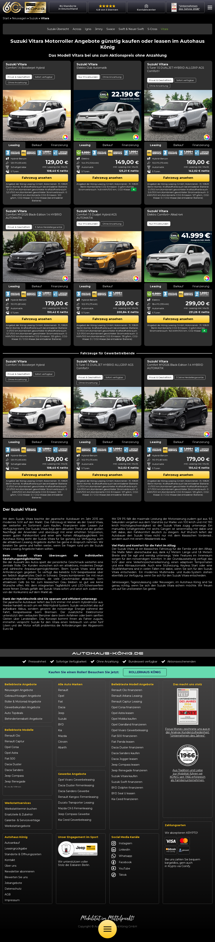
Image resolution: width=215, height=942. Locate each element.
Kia (60, 730)
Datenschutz (13, 895)
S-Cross (152, 29)
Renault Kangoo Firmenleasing (78, 804)
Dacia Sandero (14, 770)
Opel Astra (11, 752)
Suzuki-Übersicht (58, 29)
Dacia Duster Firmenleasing (76, 792)
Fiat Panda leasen (122, 741)
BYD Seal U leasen (123, 793)
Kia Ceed (10, 798)
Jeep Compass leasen (125, 764)
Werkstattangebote (17, 832)
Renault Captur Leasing (126, 701)
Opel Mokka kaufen (124, 718)
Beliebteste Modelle (19, 730)
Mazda (62, 736)
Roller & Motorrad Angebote (23, 701)
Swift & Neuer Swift (131, 29)
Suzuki (33, 18)
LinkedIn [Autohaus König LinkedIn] (120, 856)
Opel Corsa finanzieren (126, 707)
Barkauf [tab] (37, 145)
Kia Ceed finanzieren (124, 799)
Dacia (61, 707)
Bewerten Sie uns (16, 884)
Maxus (62, 764)
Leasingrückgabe (16, 855)
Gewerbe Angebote (72, 781)
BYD (61, 724)
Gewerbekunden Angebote (22, 707)
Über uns (10, 872)
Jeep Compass (14, 775)
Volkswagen (66, 759)
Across (77, 29)
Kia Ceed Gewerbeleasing (74, 827)
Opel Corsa (12, 747)
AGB (8, 901)
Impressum (12, 907)
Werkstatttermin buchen (21, 815)
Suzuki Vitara (13, 787)
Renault (63, 690)
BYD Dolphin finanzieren (127, 787)
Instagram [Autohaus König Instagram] (121, 850)
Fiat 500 (10, 758)
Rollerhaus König (145, 672)
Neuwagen (19, 18)
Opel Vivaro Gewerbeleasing (76, 787)
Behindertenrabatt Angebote (23, 718)
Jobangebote (13, 889)
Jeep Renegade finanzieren (129, 770)
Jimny (99, 29)
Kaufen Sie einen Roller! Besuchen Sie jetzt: (84, 672)
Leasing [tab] (14, 145)
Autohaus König (16, 844)
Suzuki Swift (12, 793)
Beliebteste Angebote (21, 684)
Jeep (61, 713)
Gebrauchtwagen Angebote (23, 695)
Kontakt (10, 867)
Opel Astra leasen (122, 713)
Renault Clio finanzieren (126, 690)
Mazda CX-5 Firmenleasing (75, 815)
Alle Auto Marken (70, 684)
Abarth (62, 747)
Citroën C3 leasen (122, 822)
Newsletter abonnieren (19, 878)
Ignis (88, 29)
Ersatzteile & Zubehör (19, 821)
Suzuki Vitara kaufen (124, 776)
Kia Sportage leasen (124, 805)
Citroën (62, 741)
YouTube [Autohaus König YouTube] (120, 875)
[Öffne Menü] (107, 929)
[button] (209, 8)
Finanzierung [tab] (59, 145)
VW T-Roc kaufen (122, 810)
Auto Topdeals (14, 713)
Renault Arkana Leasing (126, 695)
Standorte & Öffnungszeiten (23, 861)
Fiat (60, 701)
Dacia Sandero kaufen (125, 753)
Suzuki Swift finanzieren (126, 782)
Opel (61, 695)
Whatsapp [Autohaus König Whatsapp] (121, 863)
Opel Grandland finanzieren (128, 724)
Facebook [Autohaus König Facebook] (121, 869)
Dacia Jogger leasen (124, 759)
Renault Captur (14, 741)
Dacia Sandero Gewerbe (73, 798)
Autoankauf (12, 849)
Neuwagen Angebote (19, 690)
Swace (110, 29)
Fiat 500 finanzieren (124, 736)
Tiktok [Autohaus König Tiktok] (119, 881)
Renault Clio (12, 735)
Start (6, 18)
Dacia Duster (13, 764)
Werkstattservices (18, 810)
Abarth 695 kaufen (123, 827)
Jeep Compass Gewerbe (74, 821)
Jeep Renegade (15, 781)
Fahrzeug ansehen (37, 178)
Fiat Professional (68, 753)
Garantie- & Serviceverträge (22, 827)
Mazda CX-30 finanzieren (127, 816)
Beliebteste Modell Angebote (132, 684)
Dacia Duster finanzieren (127, 747)
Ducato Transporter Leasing (76, 810)
